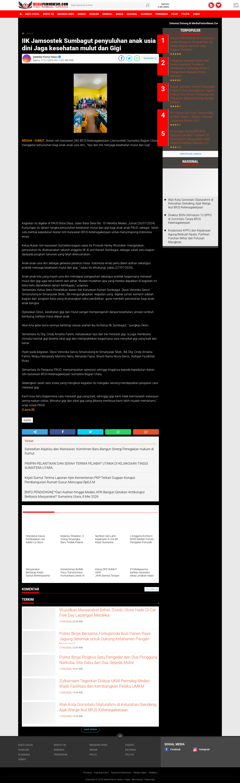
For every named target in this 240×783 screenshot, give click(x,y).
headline (103, 14)
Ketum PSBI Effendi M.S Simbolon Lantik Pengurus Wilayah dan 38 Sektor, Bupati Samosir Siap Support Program (195, 45)
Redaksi (156, 772)
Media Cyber (142, 772)
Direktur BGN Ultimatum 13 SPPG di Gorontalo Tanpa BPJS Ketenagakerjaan (190, 233)
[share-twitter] (129, 58)
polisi (193, 14)
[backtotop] (120, 737)
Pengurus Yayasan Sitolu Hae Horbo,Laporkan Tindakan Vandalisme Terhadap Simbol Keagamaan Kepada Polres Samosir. (195, 72)
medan (132, 14)
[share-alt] (35, 432)
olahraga (162, 14)
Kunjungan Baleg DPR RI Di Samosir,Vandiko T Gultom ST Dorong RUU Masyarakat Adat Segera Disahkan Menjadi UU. (195, 151)
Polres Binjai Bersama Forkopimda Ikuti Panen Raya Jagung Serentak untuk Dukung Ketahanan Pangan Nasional (107, 640)
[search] (110, 5)
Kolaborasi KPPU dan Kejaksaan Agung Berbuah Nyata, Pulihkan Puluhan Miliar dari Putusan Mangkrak (189, 250)
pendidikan (179, 14)
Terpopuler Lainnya (190, 168)
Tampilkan (151, 589)
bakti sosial (34, 14)
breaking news (72, 14)
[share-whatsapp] (137, 58)
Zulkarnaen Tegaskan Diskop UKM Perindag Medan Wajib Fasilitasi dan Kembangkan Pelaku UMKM (105, 688)
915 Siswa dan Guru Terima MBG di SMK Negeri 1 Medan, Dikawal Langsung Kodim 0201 (195, 128)
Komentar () (150, 58)
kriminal (118, 14)
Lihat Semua (90, 729)
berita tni (52, 14)
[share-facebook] (121, 58)
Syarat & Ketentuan (121, 772)
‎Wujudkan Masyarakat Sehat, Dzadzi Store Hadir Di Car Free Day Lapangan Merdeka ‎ (103, 613)
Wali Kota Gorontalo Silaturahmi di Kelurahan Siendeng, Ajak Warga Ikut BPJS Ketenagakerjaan (106, 711)
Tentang (84, 772)
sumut (219, 14)
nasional (146, 14)
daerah (89, 14)
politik (206, 14)
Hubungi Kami (99, 772)
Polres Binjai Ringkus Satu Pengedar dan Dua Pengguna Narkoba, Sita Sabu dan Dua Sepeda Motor (107, 664)
